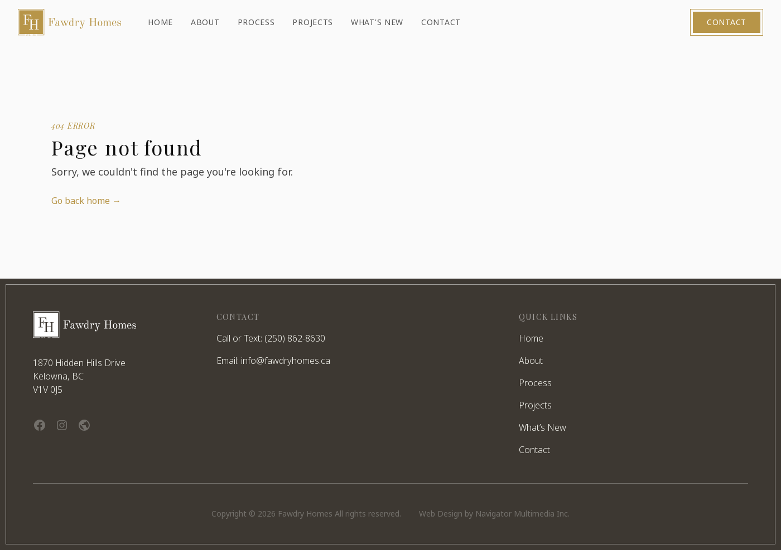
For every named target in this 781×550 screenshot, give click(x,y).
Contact (726, 22)
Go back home (86, 200)
